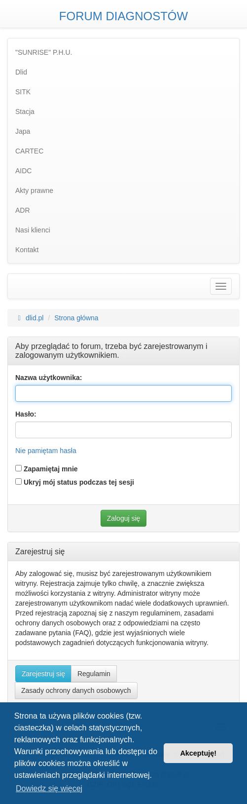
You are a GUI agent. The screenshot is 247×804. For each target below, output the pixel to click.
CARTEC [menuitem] (29, 151)
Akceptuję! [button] (198, 753)
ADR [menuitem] (22, 210)
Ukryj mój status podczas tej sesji (74, 482)
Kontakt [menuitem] (26, 250)
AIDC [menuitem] (23, 171)
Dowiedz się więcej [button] (49, 788)
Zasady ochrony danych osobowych (76, 690)
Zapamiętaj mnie (46, 469)
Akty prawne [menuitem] (34, 190)
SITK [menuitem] (23, 92)
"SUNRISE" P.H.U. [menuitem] (43, 52)
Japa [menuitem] (22, 131)
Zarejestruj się (43, 674)
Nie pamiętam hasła (45, 451)
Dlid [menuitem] (21, 72)
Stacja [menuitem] (25, 111)
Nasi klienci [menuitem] (32, 230)
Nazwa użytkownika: (48, 378)
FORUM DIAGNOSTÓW (123, 16)
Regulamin (93, 674)
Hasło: (25, 414)
